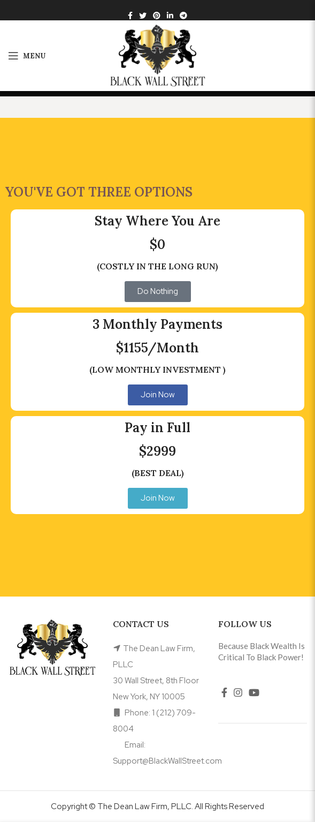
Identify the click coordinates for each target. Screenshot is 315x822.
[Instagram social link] (238, 692)
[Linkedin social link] (170, 15)
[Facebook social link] (130, 15)
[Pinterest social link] (157, 15)
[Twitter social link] (143, 15)
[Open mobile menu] (27, 55)
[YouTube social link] (254, 692)
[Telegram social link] (183, 15)
